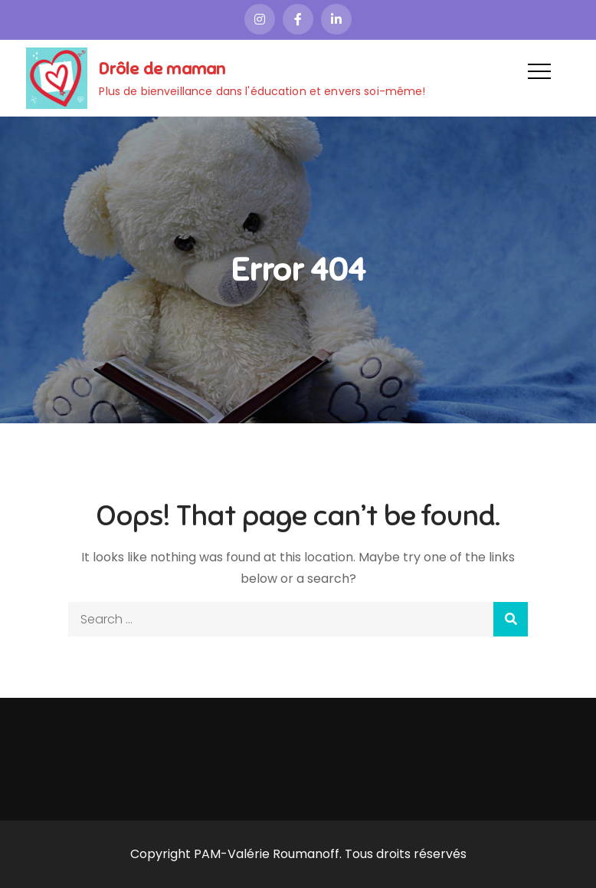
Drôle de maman (162, 68)
